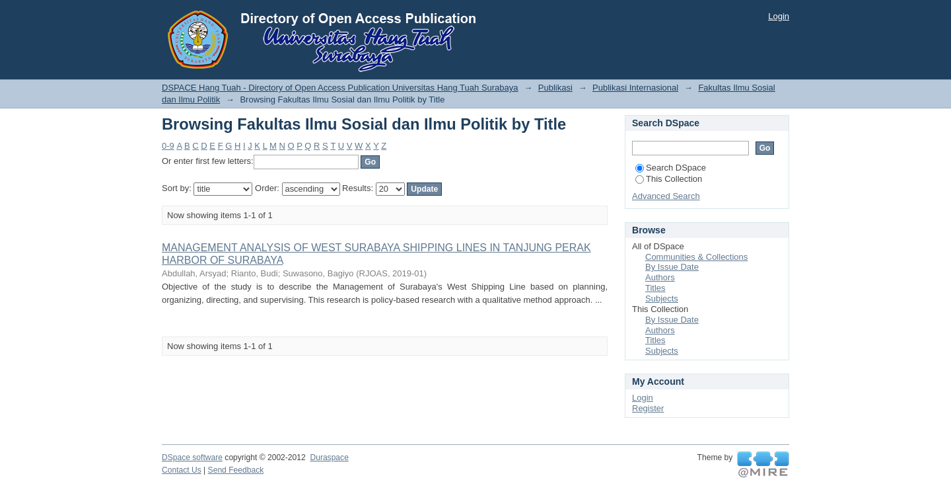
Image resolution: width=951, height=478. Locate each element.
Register (648, 408)
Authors (660, 277)
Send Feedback (236, 470)
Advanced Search (666, 196)
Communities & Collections (696, 257)
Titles (655, 288)
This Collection (668, 179)
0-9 (168, 146)
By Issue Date (672, 267)
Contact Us (181, 470)
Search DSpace (670, 168)
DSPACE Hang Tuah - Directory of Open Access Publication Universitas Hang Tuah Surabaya (340, 88)
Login (778, 16)
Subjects (661, 298)
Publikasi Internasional (635, 88)
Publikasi (555, 88)
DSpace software (192, 457)
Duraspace (329, 457)
